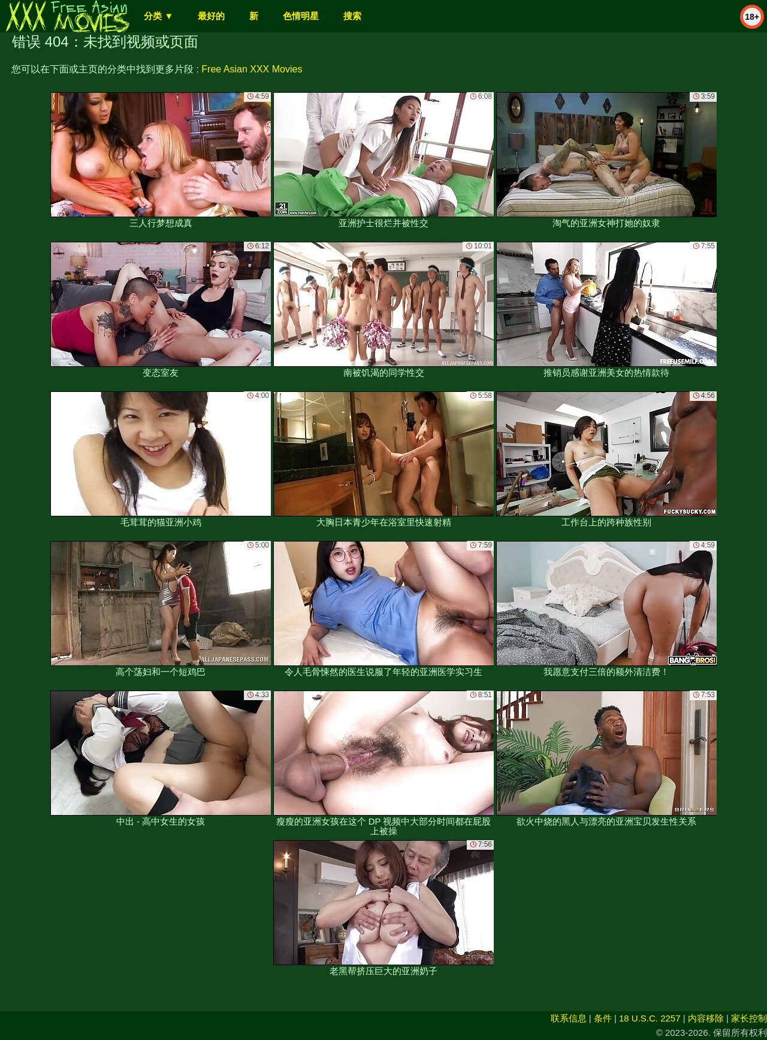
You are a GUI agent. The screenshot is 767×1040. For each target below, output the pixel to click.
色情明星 (301, 16)
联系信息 (569, 1018)
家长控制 (749, 1018)
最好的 (211, 16)
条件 (603, 1018)
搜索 (352, 16)
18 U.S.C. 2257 (650, 1018)
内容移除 (706, 1018)
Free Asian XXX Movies (251, 69)
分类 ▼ (158, 16)
